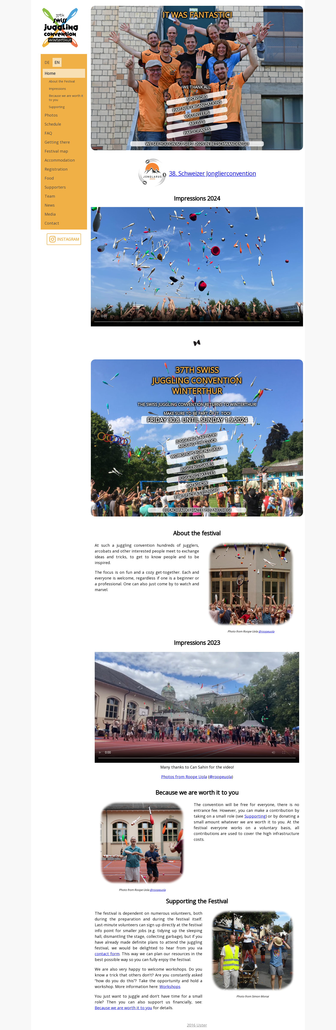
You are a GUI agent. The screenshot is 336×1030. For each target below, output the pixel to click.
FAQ (48, 133)
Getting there (57, 142)
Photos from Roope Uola (184, 776)
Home (50, 73)
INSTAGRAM (64, 239)
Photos (51, 115)
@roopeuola (266, 631)
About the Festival (62, 81)
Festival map (56, 151)
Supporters (55, 187)
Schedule (53, 124)
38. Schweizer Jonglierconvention (212, 173)
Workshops (169, 986)
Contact (52, 223)
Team (50, 196)
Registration (56, 169)
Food (49, 178)
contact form (107, 953)
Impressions (57, 89)
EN (57, 62)
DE (47, 62)
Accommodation (60, 160)
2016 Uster (197, 1025)
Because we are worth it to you (66, 98)
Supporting (57, 107)
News (50, 205)
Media (50, 214)
